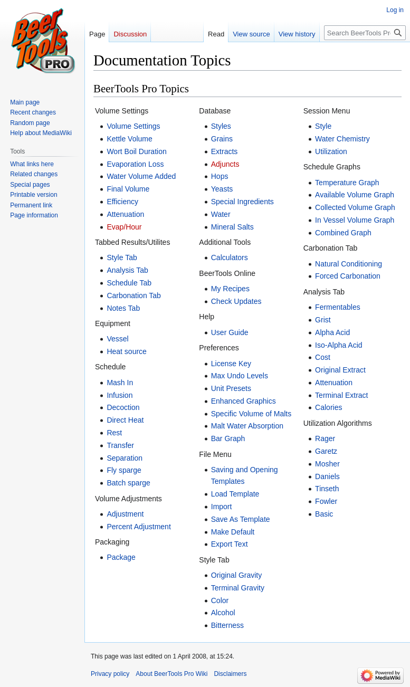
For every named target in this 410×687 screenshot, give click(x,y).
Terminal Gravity (237, 588)
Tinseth (327, 488)
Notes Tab (123, 308)
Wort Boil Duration (136, 151)
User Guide (230, 332)
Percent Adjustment (138, 526)
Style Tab (122, 257)
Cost (322, 357)
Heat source (126, 351)
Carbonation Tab (133, 295)
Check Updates (236, 301)
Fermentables (337, 307)
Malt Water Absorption (247, 426)
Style (323, 126)
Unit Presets (231, 388)
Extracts (224, 151)
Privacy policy (110, 674)
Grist (323, 320)
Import (221, 506)
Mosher (327, 464)
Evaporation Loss (135, 164)
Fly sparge (124, 470)
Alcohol (223, 612)
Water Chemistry (342, 139)
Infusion (119, 395)
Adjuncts (225, 164)
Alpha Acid (332, 332)
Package (121, 557)
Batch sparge (128, 483)
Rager (325, 438)
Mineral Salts (232, 227)
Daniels (327, 476)
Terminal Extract (341, 395)
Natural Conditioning (348, 264)
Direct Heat (125, 420)
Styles (221, 126)
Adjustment (125, 514)
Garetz (326, 451)
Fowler (326, 501)
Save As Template (240, 519)
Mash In (120, 382)
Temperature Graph (347, 182)
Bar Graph (228, 438)
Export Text (229, 544)
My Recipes (230, 288)
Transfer (120, 445)
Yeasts (222, 189)
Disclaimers (230, 674)
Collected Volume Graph (355, 207)
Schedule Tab (129, 283)
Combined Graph (343, 232)
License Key (231, 363)
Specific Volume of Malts (251, 413)
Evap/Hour (124, 227)
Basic (324, 514)
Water (221, 214)
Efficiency (122, 201)
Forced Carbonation (347, 276)
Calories (328, 407)
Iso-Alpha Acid (339, 345)
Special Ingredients (242, 201)
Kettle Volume (129, 139)
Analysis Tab (127, 270)
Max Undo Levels (239, 375)
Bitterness (227, 625)
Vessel (117, 339)
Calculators (229, 257)
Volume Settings (133, 126)
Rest (114, 432)
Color (219, 600)
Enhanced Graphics (243, 401)
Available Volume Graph (354, 194)
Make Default (232, 532)
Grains (222, 139)
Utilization (331, 151)
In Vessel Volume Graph (354, 220)
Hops (219, 176)
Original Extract (340, 370)
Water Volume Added (141, 176)
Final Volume (128, 189)
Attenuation (125, 214)
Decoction (123, 407)
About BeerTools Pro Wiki (171, 674)
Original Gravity (236, 575)
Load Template (235, 494)
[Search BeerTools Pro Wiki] (365, 32)
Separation (124, 458)
